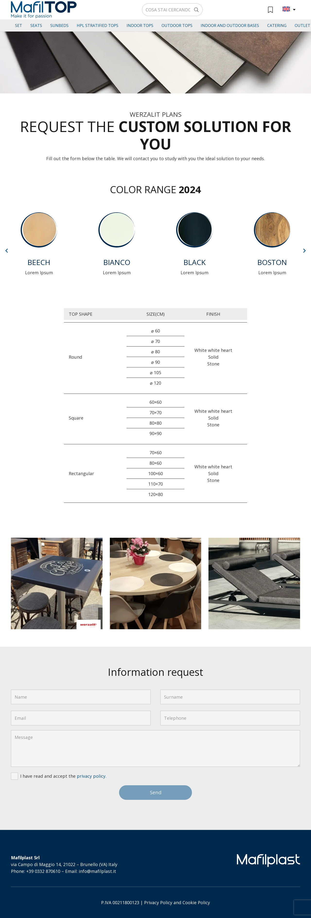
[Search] (196, 10)
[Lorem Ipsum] (39, 248)
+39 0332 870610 (43, 871)
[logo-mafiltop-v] (44, 9)
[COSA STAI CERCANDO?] (172, 9)
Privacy (151, 902)
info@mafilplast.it (97, 871)
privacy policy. (91, 776)
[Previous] (6, 250)
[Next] (304, 250)
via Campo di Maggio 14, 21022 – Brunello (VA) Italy (64, 864)
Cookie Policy (196, 902)
